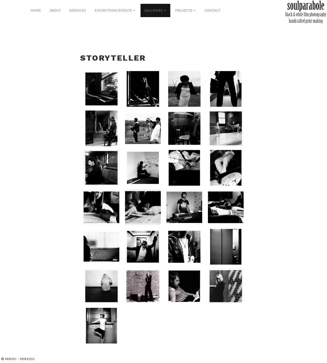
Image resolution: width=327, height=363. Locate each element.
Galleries (153, 10)
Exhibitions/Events (113, 10)
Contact (212, 10)
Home (35, 10)
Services (77, 10)
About (55, 10)
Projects (183, 10)
